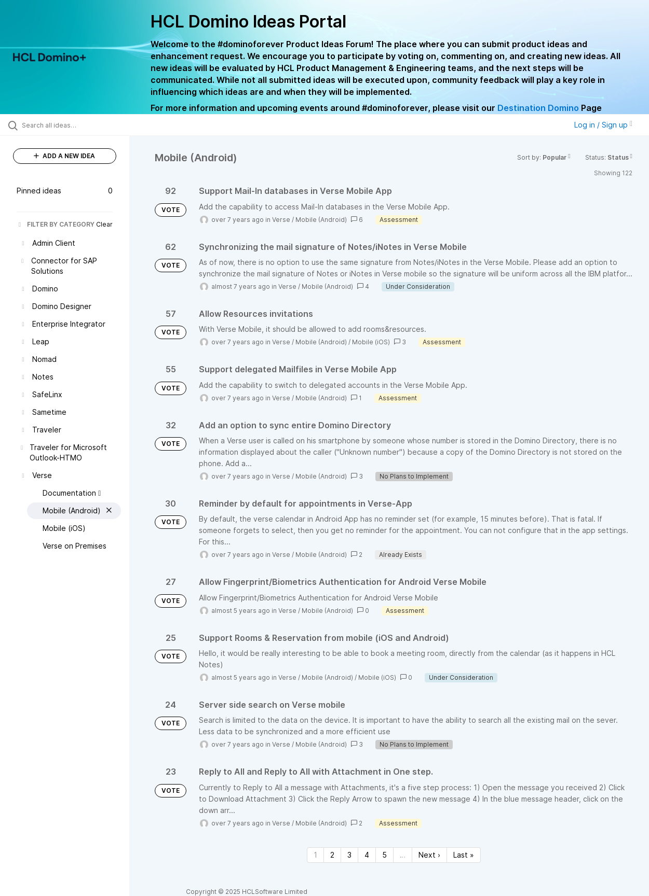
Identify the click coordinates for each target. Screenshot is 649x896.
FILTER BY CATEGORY (55, 224)
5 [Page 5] (384, 854)
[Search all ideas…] (78, 125)
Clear (104, 224)
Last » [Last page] (463, 854)
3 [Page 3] (349, 854)
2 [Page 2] (332, 854)
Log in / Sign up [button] (603, 124)
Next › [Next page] (429, 854)
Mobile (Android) (321, 219)
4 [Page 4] (366, 854)
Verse (281, 219)
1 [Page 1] (315, 854)
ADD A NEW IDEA (64, 156)
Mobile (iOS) (371, 342)
